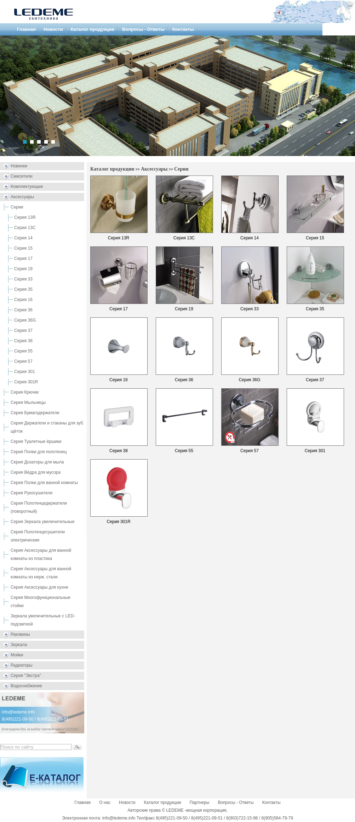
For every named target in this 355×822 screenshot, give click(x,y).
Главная (26, 29)
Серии (17, 207)
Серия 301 (24, 371)
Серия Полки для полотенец (39, 451)
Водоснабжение (26, 685)
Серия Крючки (25, 392)
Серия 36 (23, 309)
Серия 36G (25, 320)
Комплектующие (27, 186)
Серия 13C (25, 227)
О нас (104, 802)
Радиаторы (22, 665)
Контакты (183, 29)
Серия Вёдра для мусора (36, 472)
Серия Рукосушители (31, 492)
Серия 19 (23, 268)
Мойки (17, 654)
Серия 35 (23, 289)
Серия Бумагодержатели (35, 412)
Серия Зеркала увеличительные (42, 521)
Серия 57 (23, 361)
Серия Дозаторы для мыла (37, 462)
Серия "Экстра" (26, 675)
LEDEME (174, 810)
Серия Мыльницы (28, 402)
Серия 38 (23, 340)
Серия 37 (23, 330)
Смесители (22, 176)
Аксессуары (22, 196)
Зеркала (19, 644)
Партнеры (200, 802)
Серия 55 (23, 351)
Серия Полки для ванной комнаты (44, 482)
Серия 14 (23, 237)
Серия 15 (23, 248)
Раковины (20, 634)
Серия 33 (23, 279)
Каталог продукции (92, 29)
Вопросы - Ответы (143, 29)
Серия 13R (25, 217)
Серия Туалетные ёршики (36, 441)
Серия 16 (23, 299)
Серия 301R (26, 381)
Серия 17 (23, 258)
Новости (53, 29)
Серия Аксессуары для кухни (39, 587)
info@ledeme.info (18, 712)
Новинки (19, 165)
